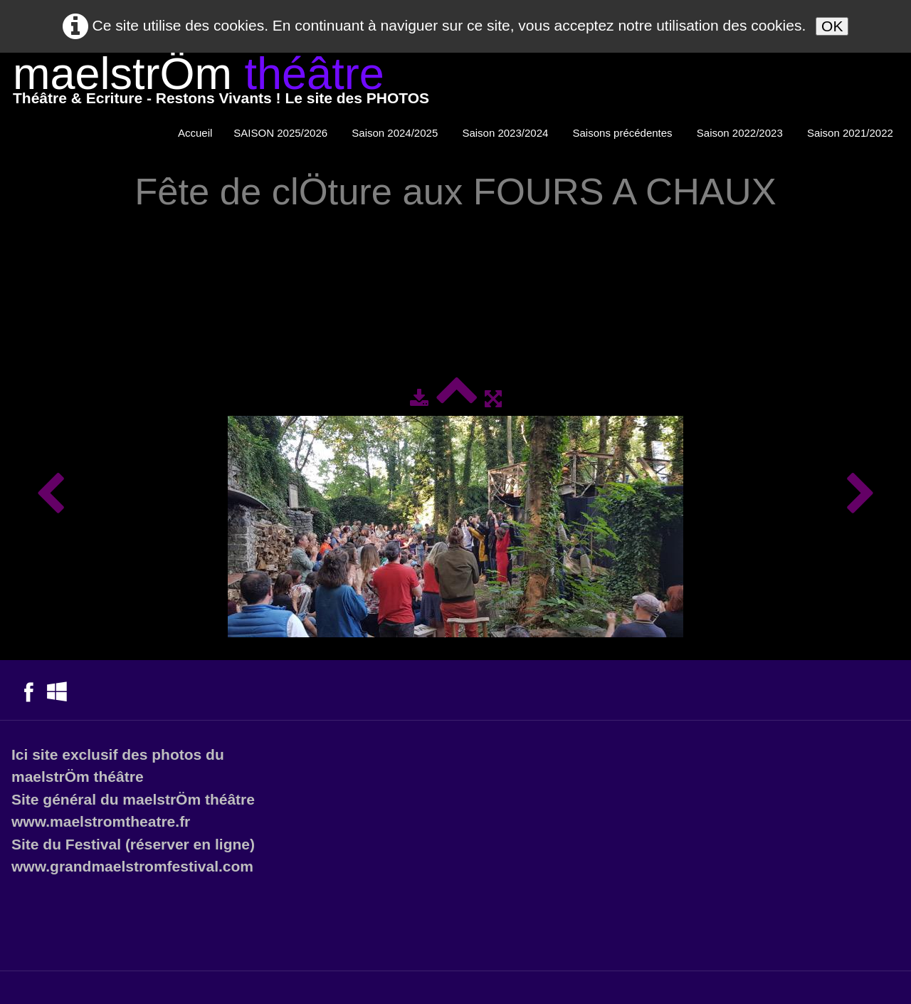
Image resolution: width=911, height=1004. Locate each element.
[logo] (221, 84)
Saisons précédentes (624, 133)
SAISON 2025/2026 (281, 133)
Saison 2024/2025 (396, 133)
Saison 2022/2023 (741, 133)
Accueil (195, 133)
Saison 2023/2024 (506, 133)
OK (832, 26)
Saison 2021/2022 (851, 133)
